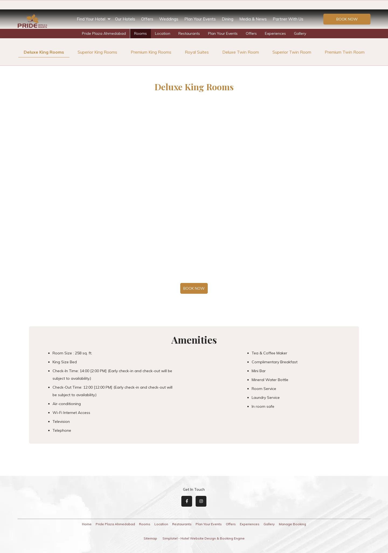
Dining (227, 19)
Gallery (300, 33)
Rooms (140, 33)
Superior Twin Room (291, 52)
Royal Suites (197, 52)
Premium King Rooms (151, 52)
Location (162, 33)
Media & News (253, 19)
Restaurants (189, 33)
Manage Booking (292, 524)
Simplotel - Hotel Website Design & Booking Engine (203, 538)
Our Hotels (125, 19)
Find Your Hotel (93, 19)
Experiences (275, 33)
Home (87, 524)
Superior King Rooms (97, 52)
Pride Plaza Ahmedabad (104, 33)
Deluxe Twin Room (240, 52)
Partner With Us (288, 19)
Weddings (168, 19)
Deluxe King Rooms (44, 52)
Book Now (347, 19)
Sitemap (150, 538)
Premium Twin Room (345, 52)
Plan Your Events (200, 19)
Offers (147, 19)
